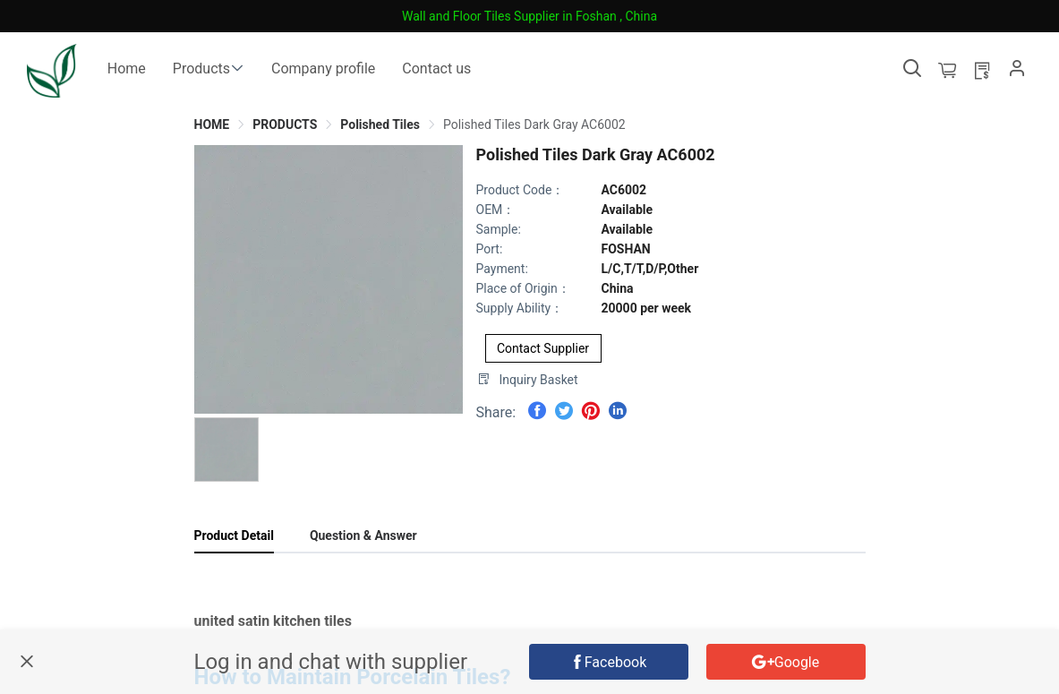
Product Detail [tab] (234, 535)
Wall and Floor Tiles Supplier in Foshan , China (529, 16)
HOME (212, 124)
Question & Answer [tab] (363, 535)
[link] (212, 124)
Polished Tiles (380, 124)
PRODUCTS (284, 124)
